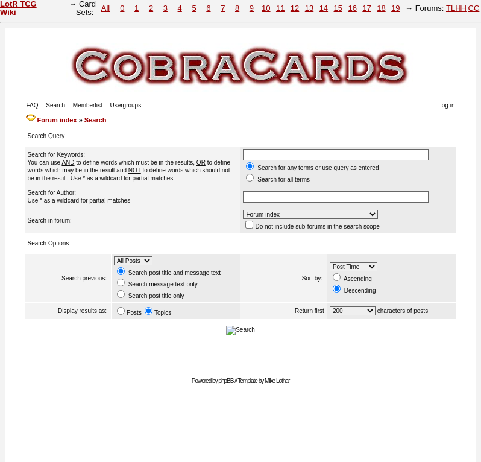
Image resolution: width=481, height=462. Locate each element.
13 (309, 8)
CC (474, 8)
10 (266, 8)
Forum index (57, 120)
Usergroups (125, 105)
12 (295, 8)
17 (366, 8)
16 (352, 8)
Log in (446, 105)
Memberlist (87, 105)
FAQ (33, 105)
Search (55, 105)
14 (323, 8)
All (105, 8)
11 (280, 8)
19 (395, 8)
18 (381, 8)
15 (338, 8)
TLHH (456, 8)
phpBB (225, 381)
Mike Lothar (277, 381)
